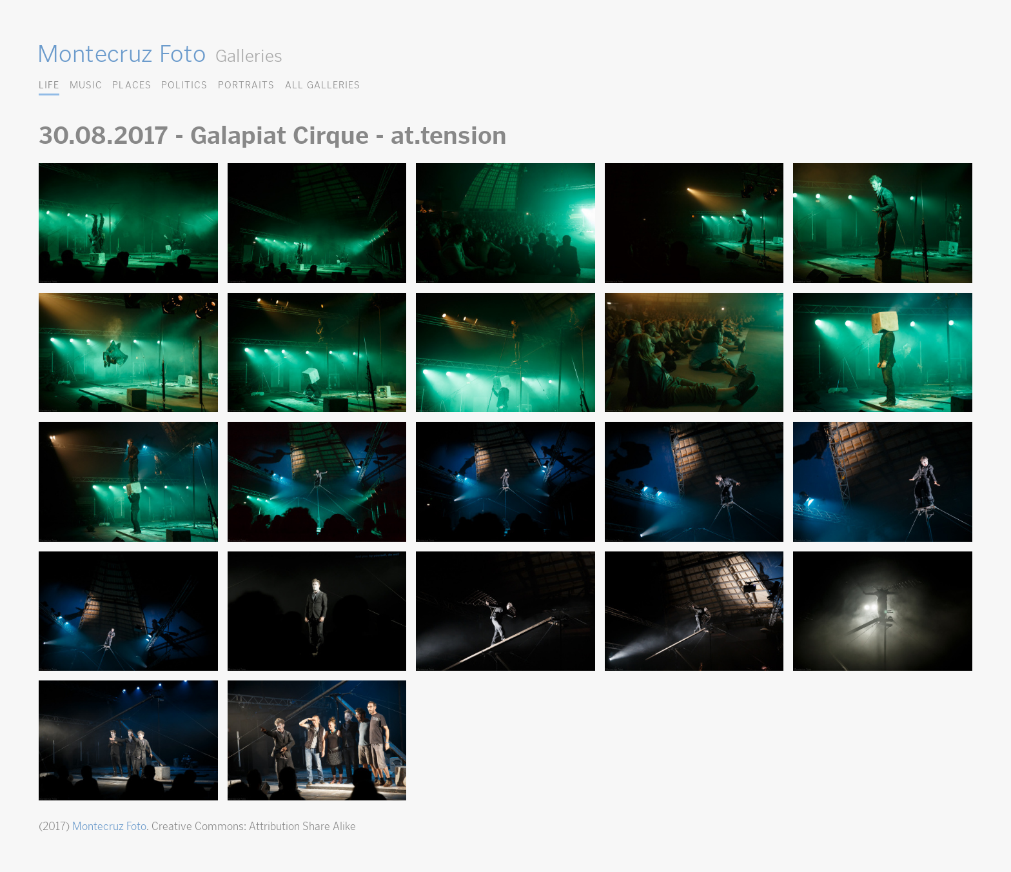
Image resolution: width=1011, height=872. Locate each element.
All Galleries (322, 85)
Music (86, 85)
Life (49, 85)
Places (131, 85)
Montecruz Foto (121, 53)
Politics (184, 85)
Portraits (246, 85)
